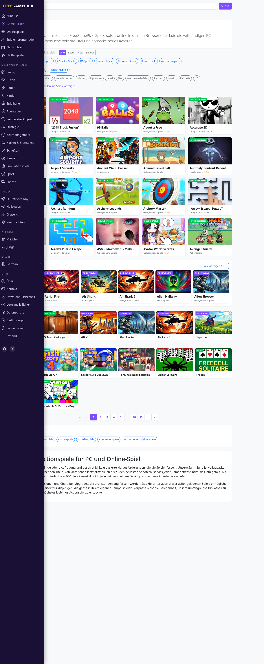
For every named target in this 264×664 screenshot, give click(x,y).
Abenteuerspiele (120, 550)
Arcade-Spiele (97, 550)
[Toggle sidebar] (22, 336)
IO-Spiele (96, 115)
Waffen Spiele (47, 124)
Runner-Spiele (115, 115)
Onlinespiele (59, 52)
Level (121, 132)
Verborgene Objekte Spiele (151, 550)
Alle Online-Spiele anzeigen (70, 140)
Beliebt (101, 52)
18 (145, 528)
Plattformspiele (69, 124)
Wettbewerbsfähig (149, 132)
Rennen (169, 132)
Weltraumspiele (181, 115)
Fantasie (196, 132)
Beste (82, 52)
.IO (207, 132)
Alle (73, 52)
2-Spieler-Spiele (77, 115)
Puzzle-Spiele (57, 550)
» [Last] (165, 528)
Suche (236, 6)
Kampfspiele (159, 115)
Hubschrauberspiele (51, 115)
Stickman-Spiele (138, 115)
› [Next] (158, 528)
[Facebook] (4, 349)
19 (152, 528)
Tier (131, 132)
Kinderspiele (76, 550)
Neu (91, 52)
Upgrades (107, 132)
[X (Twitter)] (12, 349)
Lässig (182, 132)
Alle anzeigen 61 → (226, 320)
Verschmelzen (75, 132)
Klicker (92, 132)
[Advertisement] (128, 84)
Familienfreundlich (51, 132)
